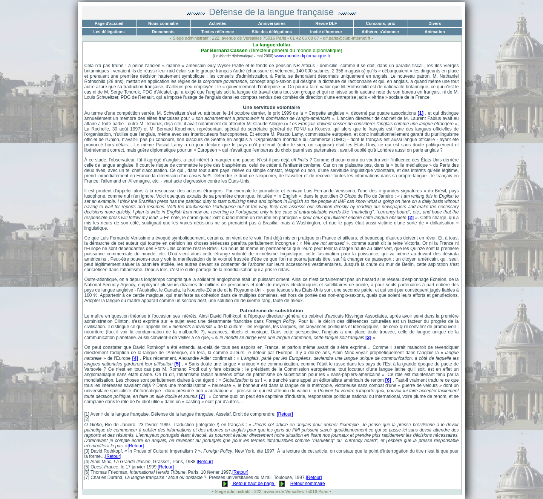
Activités (217, 23)
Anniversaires (272, 23)
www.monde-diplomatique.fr (302, 55)
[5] (177, 364)
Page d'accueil (109, 23)
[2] (411, 217)
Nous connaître (163, 23)
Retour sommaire (307, 483)
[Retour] (285, 414)
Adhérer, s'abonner (380, 31)
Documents (163, 31)
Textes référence (217, 31)
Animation (435, 31)
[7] (202, 396)
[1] (420, 113)
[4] (135, 358)
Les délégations (108, 31)
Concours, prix (380, 23)
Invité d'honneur (326, 31)
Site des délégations (272, 31)
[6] (388, 380)
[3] (368, 337)
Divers (434, 23)
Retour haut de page (253, 483)
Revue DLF (326, 23)
